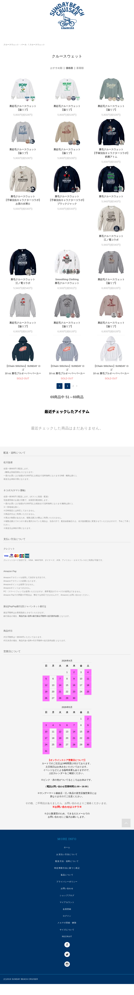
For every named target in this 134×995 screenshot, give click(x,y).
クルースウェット (37, 45)
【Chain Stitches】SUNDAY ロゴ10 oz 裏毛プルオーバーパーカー (67, 334)
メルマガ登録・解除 (66, 934)
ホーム (67, 858)
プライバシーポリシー (66, 893)
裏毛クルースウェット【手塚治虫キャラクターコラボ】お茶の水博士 (23, 200)
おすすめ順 (56, 68)
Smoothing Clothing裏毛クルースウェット (111, 245)
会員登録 (67, 920)
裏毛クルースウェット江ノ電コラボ (23, 245)
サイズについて (67, 941)
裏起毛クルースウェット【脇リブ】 (22, 108)
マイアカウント (67, 913)
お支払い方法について (66, 865)
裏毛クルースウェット (111, 196)
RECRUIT (67, 947)
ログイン (67, 927)
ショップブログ (67, 906)
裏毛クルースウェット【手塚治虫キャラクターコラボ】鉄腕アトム (111, 153)
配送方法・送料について (67, 872)
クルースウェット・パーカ (15, 45)
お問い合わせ (67, 899)
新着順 (80, 68)
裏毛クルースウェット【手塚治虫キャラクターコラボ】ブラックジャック (67, 200)
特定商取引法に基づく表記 (67, 879)
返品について (67, 886)
